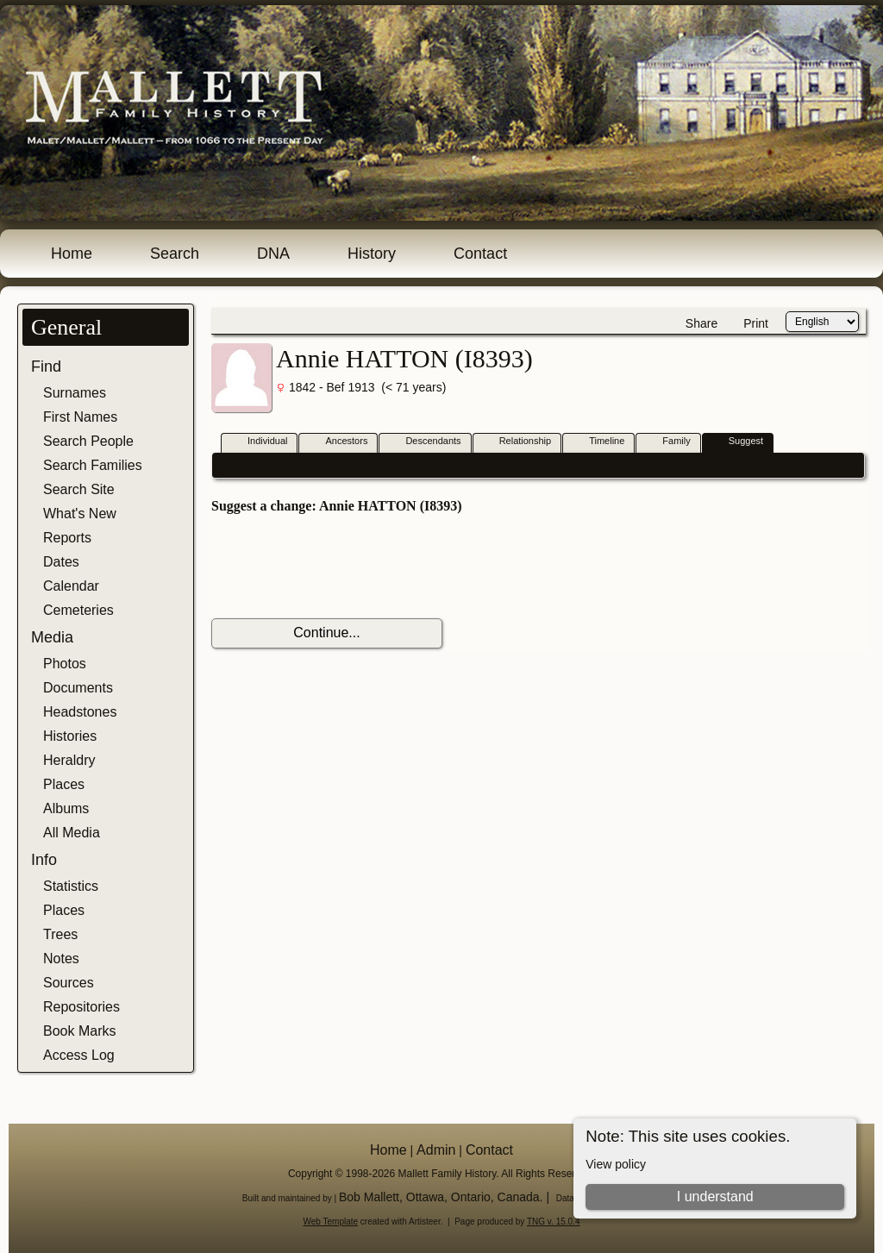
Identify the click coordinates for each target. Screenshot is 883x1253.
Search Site (79, 489)
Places (64, 784)
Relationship (518, 441)
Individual (259, 441)
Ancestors (338, 441)
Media (52, 637)
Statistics (70, 886)
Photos (64, 663)
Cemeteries (78, 610)
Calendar (71, 586)
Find (46, 366)
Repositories (81, 1006)
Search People (88, 441)
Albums (66, 808)
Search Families (92, 465)
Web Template (331, 1221)
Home (71, 253)
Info (44, 859)
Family (668, 441)
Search (174, 253)
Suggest (738, 441)
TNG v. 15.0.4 (553, 1221)
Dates (61, 561)
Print (755, 323)
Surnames (74, 392)
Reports (67, 537)
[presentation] (342, 566)
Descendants (425, 441)
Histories (70, 736)
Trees (60, 934)
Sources (68, 982)
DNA (273, 253)
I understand (715, 1196)
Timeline (598, 441)
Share (701, 323)
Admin (435, 1150)
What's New (79, 513)
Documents (78, 687)
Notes (61, 958)
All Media (71, 832)
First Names (80, 417)
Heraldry (69, 760)
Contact (480, 253)
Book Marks (79, 1031)
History (372, 253)
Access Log (79, 1055)
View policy (616, 1164)
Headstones (79, 712)
